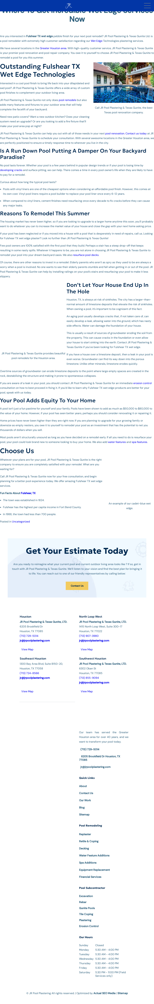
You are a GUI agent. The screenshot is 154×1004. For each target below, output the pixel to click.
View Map (27, 644)
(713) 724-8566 (29, 668)
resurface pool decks (86, 255)
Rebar (82, 897)
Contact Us (77, 580)
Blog (82, 802)
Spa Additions (87, 858)
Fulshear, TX (28, 488)
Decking (84, 843)
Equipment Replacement (94, 865)
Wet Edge (96, 41)
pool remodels (67, 100)
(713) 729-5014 (29, 631)
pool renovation (114, 133)
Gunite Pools (87, 903)
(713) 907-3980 (89, 631)
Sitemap (84, 809)
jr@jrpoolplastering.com (95, 762)
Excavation (86, 891)
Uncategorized (21, 517)
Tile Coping (86, 909)
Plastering (85, 915)
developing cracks (11, 170)
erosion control (142, 378)
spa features (139, 437)
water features (117, 437)
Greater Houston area (53, 48)
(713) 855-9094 (89, 673)
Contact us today (136, 133)
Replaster (85, 829)
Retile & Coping (88, 836)
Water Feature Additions (94, 850)
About (83, 781)
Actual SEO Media (104, 988)
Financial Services (90, 872)
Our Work (85, 795)
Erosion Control (89, 921)
